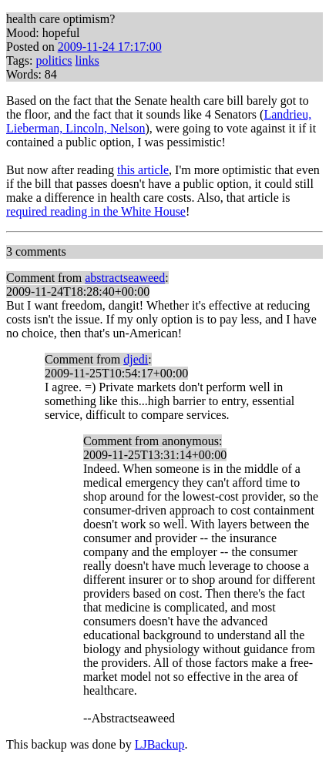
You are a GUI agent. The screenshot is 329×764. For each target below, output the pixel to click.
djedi (135, 359)
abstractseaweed (125, 277)
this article (143, 169)
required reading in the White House (96, 211)
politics (53, 60)
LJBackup (160, 744)
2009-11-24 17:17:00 (110, 46)
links (87, 60)
